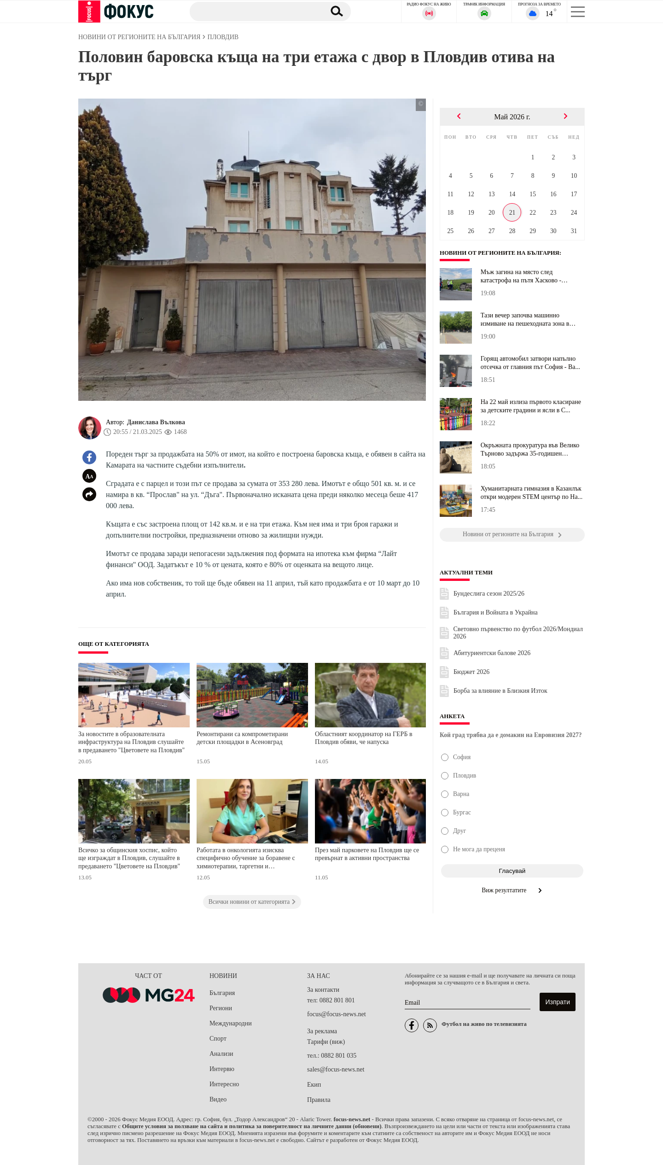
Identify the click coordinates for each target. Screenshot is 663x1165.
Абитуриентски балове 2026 (492, 653)
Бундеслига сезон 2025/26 (489, 593)
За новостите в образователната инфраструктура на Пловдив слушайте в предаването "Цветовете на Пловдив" (131, 742)
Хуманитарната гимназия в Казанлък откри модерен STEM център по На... (531, 492)
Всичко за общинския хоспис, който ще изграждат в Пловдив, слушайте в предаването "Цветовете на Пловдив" (129, 858)
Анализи (221, 1053)
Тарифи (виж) (326, 1041)
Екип (314, 1084)
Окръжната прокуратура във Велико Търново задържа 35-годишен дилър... (530, 449)
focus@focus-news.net (336, 1014)
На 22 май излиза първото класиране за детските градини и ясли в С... (531, 406)
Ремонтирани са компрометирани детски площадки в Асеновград (242, 738)
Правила (319, 1099)
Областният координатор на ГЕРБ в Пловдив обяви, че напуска (364, 738)
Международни (230, 1023)
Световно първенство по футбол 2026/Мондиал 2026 (518, 633)
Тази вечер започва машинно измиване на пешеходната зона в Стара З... (525, 320)
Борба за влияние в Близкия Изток (500, 690)
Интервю (221, 1068)
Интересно (224, 1084)
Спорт (218, 1038)
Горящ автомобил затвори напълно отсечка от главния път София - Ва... (530, 362)
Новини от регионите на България (499, 253)
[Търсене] (253, 11)
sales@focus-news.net (335, 1069)
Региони (220, 1008)
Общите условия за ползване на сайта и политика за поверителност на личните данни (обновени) (251, 1126)
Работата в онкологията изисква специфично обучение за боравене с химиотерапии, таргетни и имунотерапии (246, 859)
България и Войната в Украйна (496, 612)
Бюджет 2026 (471, 671)
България (222, 992)
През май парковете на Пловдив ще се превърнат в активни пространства (367, 854)
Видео (218, 1099)
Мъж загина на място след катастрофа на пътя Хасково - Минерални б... (521, 276)
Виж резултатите (512, 890)
